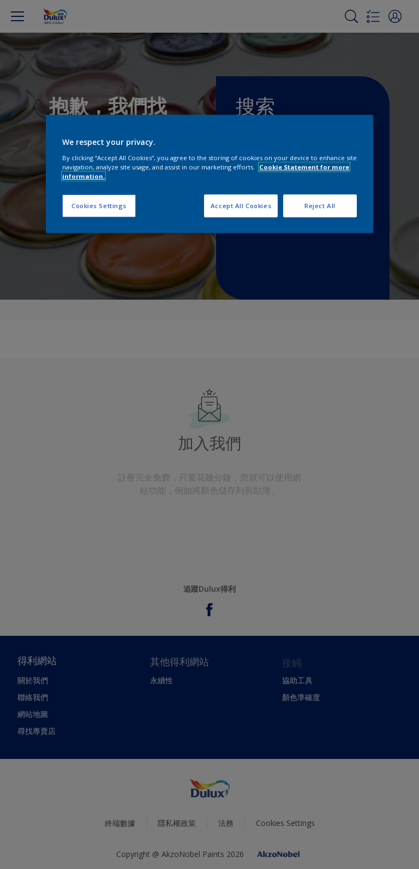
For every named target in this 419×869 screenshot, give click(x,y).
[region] (209, 174)
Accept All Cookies (241, 206)
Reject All (320, 206)
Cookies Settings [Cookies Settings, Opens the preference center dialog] (99, 206)
